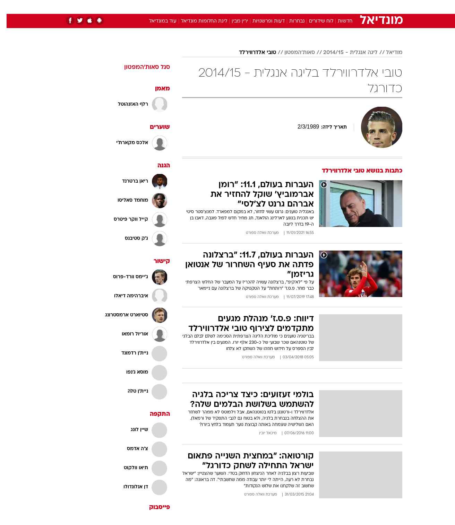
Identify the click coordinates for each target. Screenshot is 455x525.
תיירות (199, 6)
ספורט (327, 6)
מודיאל (387, 52)
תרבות (304, 6)
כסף (263, 6)
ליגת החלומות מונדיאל (197, 21)
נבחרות (290, 21)
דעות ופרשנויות (262, 21)
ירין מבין (233, 21)
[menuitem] (346, 7)
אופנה (148, 6)
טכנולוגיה (173, 6)
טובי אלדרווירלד (250, 52)
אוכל (245, 6)
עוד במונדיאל (156, 21)
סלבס (282, 6)
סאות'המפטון (293, 52)
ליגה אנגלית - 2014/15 (344, 52)
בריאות (223, 6)
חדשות (350, 6)
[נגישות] (9, 7)
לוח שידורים (314, 21)
